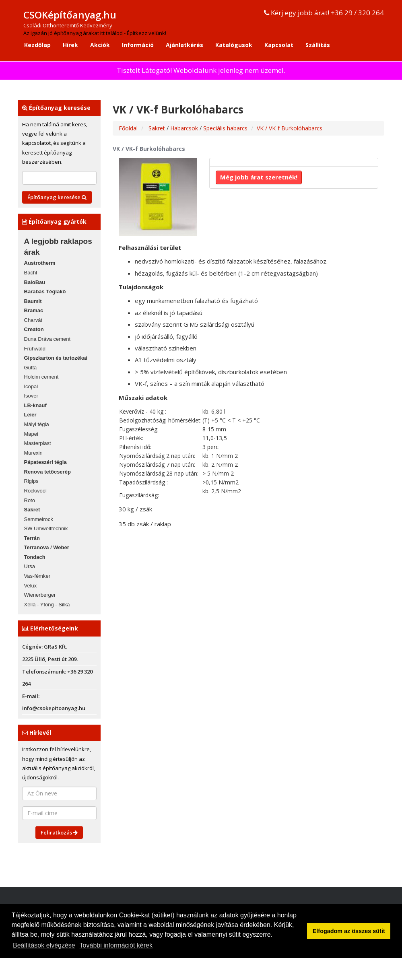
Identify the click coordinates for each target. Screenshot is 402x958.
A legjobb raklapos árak (58, 246)
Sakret (32, 510)
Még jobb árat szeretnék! (258, 177)
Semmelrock (38, 519)
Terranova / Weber (46, 547)
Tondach (34, 557)
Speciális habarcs (225, 128)
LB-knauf (35, 405)
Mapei (31, 434)
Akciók (100, 45)
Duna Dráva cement (47, 339)
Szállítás (317, 45)
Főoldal (128, 128)
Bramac (33, 310)
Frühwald (34, 349)
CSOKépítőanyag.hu (69, 14)
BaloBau (34, 282)
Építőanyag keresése (57, 197)
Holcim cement (41, 377)
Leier (30, 415)
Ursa (29, 566)
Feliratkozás (59, 832)
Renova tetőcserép (47, 472)
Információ (138, 45)
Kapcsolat (278, 45)
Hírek (70, 45)
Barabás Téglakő (45, 291)
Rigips (31, 481)
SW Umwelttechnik (46, 528)
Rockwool (35, 491)
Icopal (31, 386)
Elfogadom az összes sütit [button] (349, 931)
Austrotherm (40, 263)
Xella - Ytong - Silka (47, 605)
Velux (30, 586)
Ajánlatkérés (184, 45)
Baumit (33, 301)
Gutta (30, 368)
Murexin (33, 453)
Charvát (33, 320)
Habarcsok (185, 128)
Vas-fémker (37, 576)
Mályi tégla (36, 424)
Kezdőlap (37, 45)
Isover (31, 396)
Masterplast (37, 443)
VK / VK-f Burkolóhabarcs (289, 128)
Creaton (34, 329)
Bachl (30, 273)
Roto (29, 500)
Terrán (32, 538)
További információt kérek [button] (116, 945)
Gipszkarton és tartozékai (56, 358)
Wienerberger (40, 595)
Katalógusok (233, 45)
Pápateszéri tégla (45, 462)
